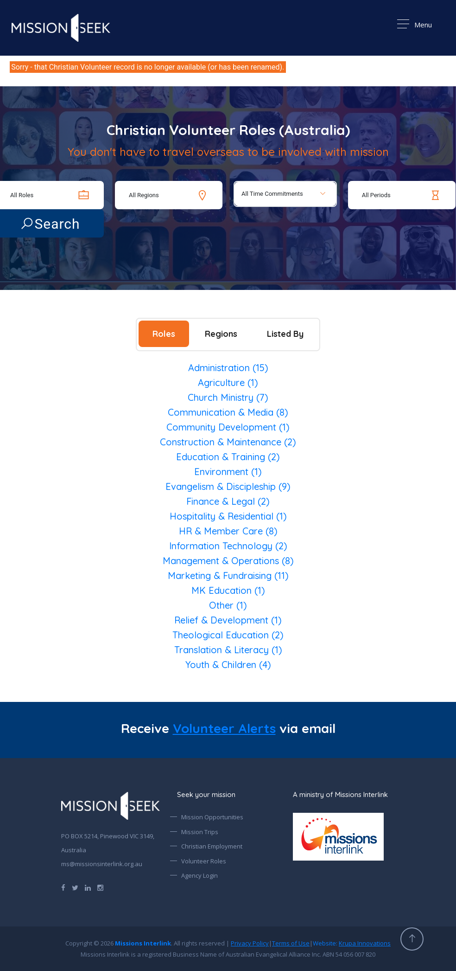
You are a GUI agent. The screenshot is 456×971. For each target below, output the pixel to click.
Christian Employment (211, 846)
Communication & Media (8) (228, 412)
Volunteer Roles (203, 861)
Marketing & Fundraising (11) (228, 575)
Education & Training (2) (228, 457)
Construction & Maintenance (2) (228, 442)
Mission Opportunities (212, 817)
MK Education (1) (228, 590)
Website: (352, 943)
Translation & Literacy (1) (228, 650)
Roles (163, 333)
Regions (221, 333)
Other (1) (228, 605)
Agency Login (199, 875)
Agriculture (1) (228, 382)
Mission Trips (199, 832)
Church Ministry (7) (228, 397)
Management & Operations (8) (228, 560)
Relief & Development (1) (228, 620)
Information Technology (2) (228, 546)
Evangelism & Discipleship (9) (228, 486)
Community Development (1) (228, 427)
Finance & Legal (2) (228, 501)
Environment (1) (228, 471)
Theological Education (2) (228, 635)
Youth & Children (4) (228, 664)
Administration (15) (228, 367)
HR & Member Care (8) (228, 531)
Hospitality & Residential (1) (228, 516)
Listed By (285, 333)
